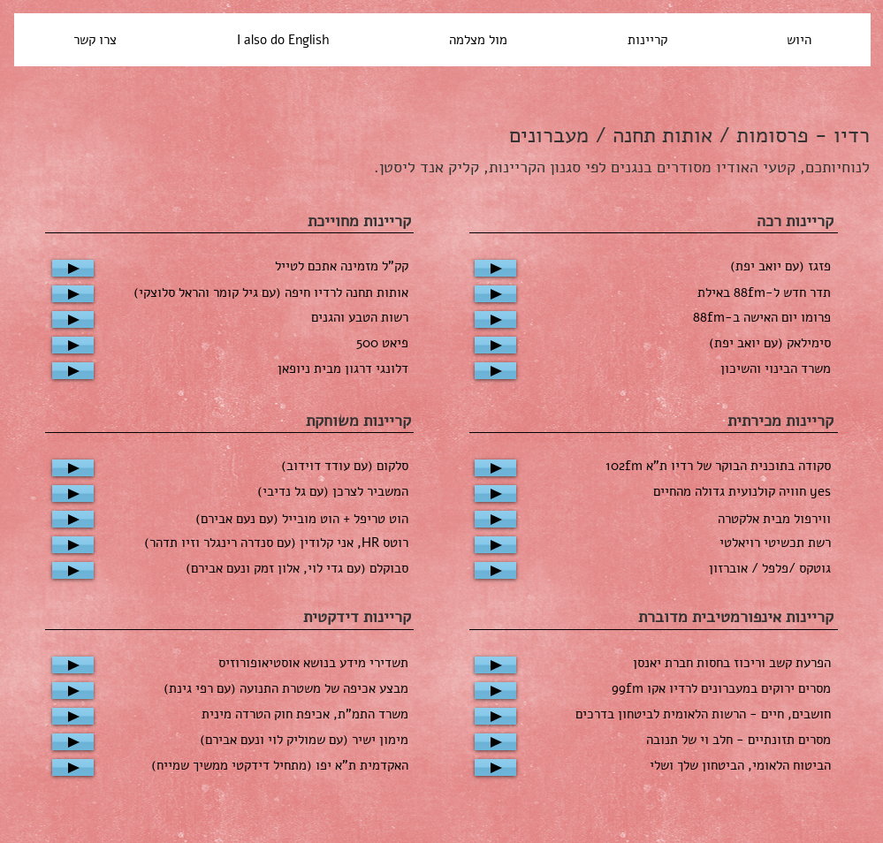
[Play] (73, 268)
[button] (478, 39)
